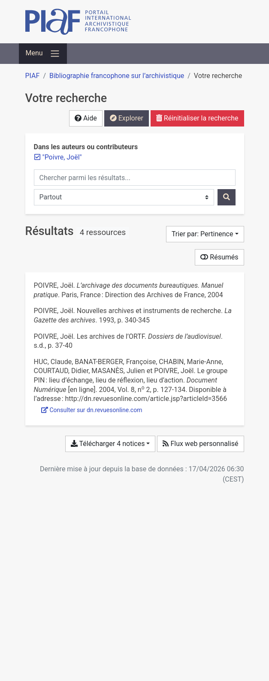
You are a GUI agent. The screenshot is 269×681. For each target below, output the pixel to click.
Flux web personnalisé (200, 444)
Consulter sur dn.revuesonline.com (91, 410)
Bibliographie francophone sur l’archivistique (116, 76)
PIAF (32, 76)
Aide (86, 118)
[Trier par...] (205, 234)
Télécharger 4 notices (108, 444)
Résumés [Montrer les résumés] (219, 257)
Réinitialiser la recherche (197, 118)
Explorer (126, 118)
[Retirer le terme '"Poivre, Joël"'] (62, 157)
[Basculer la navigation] (43, 53)
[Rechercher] (227, 197)
